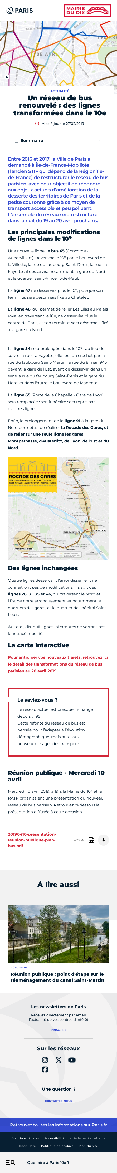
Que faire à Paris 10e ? (48, 1162)
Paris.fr (99, 1124)
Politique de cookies (57, 1146)
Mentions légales (25, 1138)
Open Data (27, 1146)
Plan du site (88, 1146)
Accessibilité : (74, 1138)
